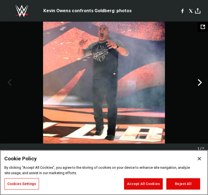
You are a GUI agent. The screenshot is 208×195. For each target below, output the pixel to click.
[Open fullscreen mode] (203, 27)
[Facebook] (182, 11)
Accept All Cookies (143, 184)
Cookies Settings (21, 184)
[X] (191, 11)
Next (199, 82)
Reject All (183, 184)
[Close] (199, 159)
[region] (104, 172)
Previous (9, 82)
